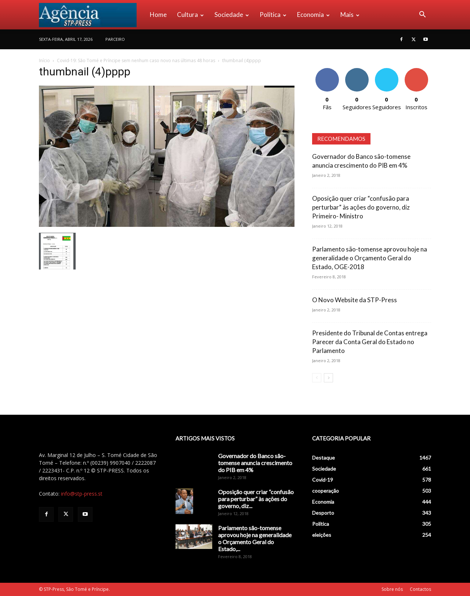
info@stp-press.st (81, 493)
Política (273, 14)
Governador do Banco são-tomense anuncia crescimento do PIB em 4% (255, 462)
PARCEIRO (115, 39)
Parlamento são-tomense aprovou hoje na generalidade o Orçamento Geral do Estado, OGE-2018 (369, 258)
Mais (349, 14)
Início (44, 60)
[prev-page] (316, 377)
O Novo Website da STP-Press (354, 300)
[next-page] (328, 377)
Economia (313, 14)
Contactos (420, 589)
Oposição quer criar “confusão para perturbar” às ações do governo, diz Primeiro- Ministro (361, 207)
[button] (422, 15)
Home (158, 14)
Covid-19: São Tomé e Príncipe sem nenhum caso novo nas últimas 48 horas (136, 60)
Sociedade (231, 14)
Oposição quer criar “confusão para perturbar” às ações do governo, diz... (256, 498)
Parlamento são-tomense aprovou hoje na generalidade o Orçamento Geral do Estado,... (255, 538)
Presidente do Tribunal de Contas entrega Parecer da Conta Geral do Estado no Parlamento (369, 341)
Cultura (190, 14)
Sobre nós (392, 589)
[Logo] (92, 14)
